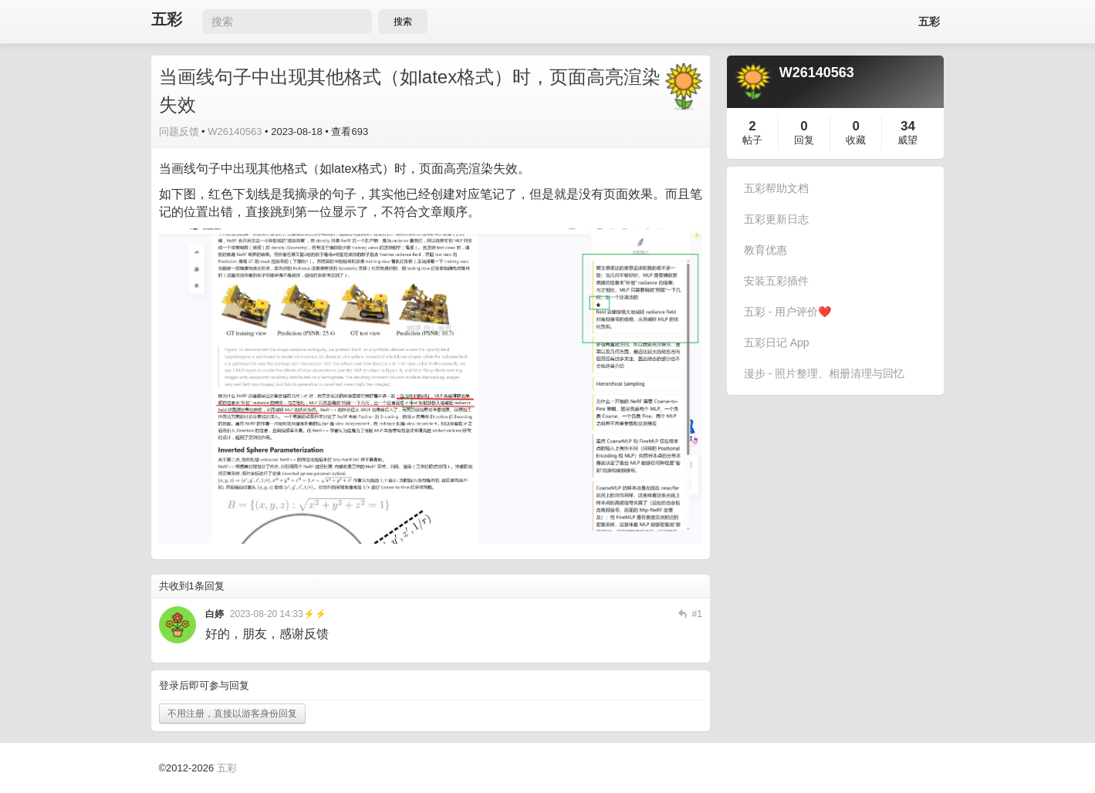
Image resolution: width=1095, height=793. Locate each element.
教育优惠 (765, 250)
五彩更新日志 (776, 219)
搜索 (403, 21)
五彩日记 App (776, 342)
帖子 (752, 140)
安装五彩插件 (776, 281)
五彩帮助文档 (776, 188)
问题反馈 (179, 131)
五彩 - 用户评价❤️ (787, 311)
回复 (804, 140)
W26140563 (235, 131)
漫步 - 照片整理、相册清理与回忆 (824, 373)
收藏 (856, 140)
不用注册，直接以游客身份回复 (232, 713)
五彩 (166, 20)
